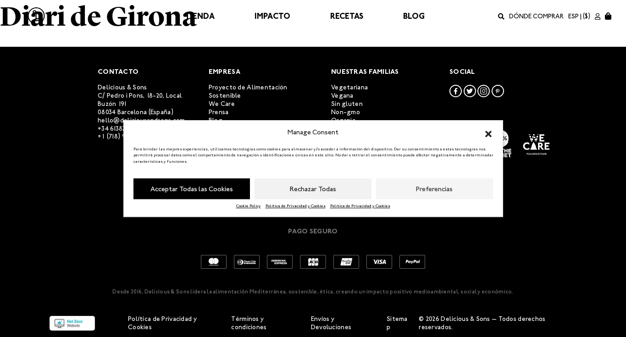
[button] (488, 132)
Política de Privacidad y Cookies (296, 206)
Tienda (200, 16)
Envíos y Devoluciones (331, 323)
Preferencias (434, 189)
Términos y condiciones (248, 323)
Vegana (342, 95)
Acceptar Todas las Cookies (191, 189)
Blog (414, 16)
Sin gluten (347, 104)
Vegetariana (349, 87)
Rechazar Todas (313, 189)
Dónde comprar (536, 16)
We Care (222, 104)
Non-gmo (345, 112)
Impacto (272, 16)
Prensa (219, 112)
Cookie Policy (248, 206)
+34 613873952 (118, 129)
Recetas (346, 16)
